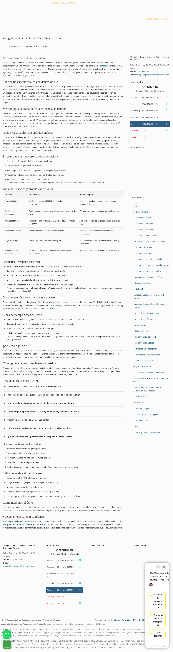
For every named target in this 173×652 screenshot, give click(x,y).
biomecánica (104, 65)
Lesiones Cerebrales (143, 253)
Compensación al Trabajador (147, 354)
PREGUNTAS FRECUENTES (15, 3)
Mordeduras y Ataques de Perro (148, 277)
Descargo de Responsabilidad (147, 432)
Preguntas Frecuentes (142, 366)
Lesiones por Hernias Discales (147, 271)
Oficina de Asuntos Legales (146, 414)
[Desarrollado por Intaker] (150, 646)
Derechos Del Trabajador (145, 348)
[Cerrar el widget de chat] (164, 565)
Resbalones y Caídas (143, 283)
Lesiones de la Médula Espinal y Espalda (151, 265)
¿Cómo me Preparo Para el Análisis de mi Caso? (150, 380)
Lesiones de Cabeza (143, 247)
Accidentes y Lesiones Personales (149, 372)
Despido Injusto (141, 331)
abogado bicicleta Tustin (43, 308)
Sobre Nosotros (141, 420)
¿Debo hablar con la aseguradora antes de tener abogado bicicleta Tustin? (43, 395)
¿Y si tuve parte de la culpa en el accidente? (27, 420)
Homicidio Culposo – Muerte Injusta (150, 241)
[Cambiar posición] (158, 565)
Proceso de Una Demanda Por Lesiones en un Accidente (146, 389)
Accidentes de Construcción (146, 313)
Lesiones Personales (141, 212)
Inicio (134, 206)
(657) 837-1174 (82, 3)
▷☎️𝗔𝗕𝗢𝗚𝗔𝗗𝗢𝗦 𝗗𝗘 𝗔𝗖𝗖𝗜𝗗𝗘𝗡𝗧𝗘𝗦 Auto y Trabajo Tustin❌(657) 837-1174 (86, 17)
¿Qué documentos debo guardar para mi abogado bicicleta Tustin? (39, 436)
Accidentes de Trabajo (144, 319)
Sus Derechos (140, 396)
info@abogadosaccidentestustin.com (106, 3)
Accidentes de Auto (142, 217)
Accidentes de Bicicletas (144, 223)
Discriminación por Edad (145, 337)
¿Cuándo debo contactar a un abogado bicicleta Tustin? (33, 386)
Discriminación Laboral (144, 343)
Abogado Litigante (142, 408)
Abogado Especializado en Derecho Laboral (149, 296)
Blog (136, 426)
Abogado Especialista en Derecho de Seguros (149, 305)
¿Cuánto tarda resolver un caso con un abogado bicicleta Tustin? (38, 428)
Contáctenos (138, 402)
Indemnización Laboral (144, 360)
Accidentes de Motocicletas (146, 235)
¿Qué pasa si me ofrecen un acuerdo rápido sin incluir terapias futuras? (41, 403)
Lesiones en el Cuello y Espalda (148, 259)
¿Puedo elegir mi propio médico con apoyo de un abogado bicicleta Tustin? (43, 411)
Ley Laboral (137, 289)
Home (5, 46)
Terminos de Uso (102, 620)
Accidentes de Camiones (145, 229)
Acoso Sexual (140, 325)
